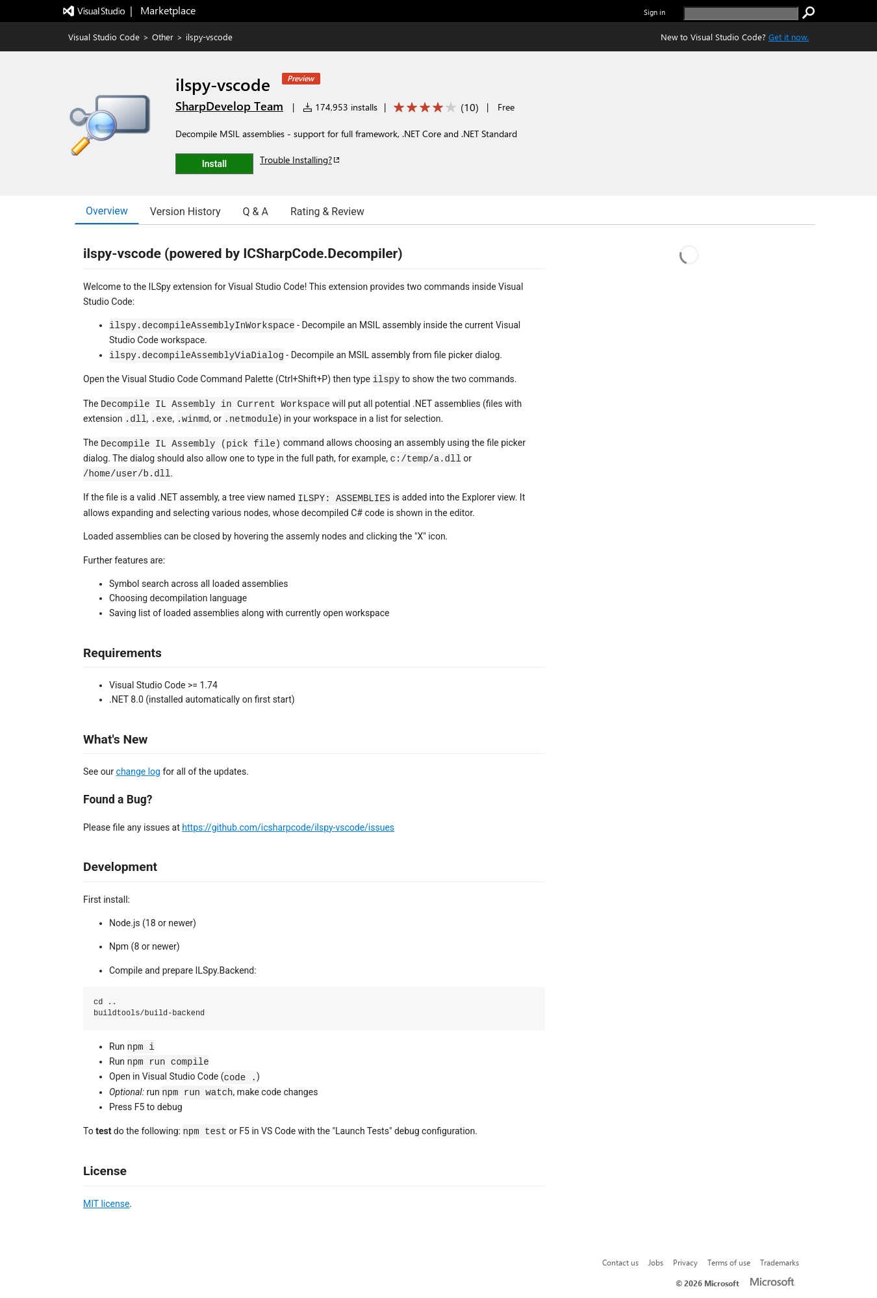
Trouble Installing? (300, 159)
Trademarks (779, 1262)
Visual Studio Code (104, 36)
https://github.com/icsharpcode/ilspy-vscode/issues (288, 827)
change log (138, 771)
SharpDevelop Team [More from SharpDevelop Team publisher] (229, 106)
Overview (107, 211)
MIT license (106, 1204)
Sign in (654, 12)
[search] (740, 13)
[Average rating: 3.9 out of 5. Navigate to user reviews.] (434, 107)
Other (162, 36)
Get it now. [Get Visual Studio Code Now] (789, 36)
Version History (185, 211)
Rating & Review (327, 211)
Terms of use (728, 1262)
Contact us (620, 1262)
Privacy (685, 1262)
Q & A (255, 211)
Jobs (655, 1262)
